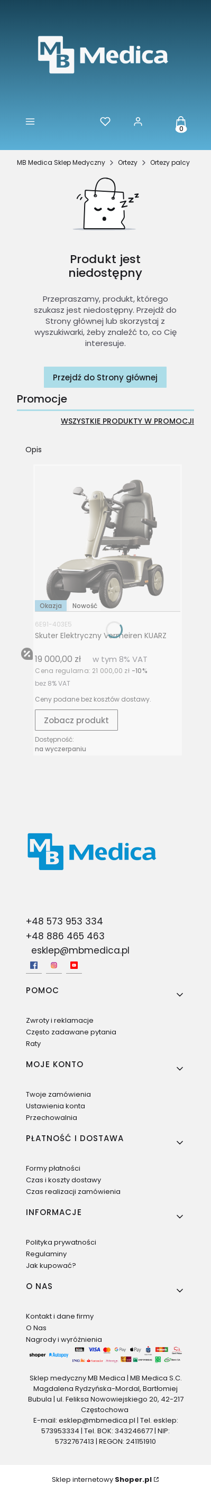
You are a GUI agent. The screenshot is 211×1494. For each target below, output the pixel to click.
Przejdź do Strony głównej (105, 377)
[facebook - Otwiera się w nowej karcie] (34, 965)
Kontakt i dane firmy (60, 1316)
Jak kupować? (51, 1265)
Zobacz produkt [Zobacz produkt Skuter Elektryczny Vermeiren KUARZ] (76, 720)
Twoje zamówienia (58, 1094)
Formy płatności (53, 1168)
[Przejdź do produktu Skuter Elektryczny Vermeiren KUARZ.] (107, 538)
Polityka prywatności (61, 1242)
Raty (33, 1044)
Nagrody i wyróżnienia (64, 1339)
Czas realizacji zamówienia (73, 1192)
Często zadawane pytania (71, 1032)
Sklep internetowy (102, 1479)
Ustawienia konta (55, 1106)
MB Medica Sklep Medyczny (61, 162)
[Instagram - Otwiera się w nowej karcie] (54, 965)
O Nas (36, 1328)
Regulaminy (46, 1254)
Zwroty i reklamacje (60, 1020)
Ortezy (127, 162)
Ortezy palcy (170, 162)
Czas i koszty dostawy (63, 1180)
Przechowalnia (51, 1118)
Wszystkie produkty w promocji (127, 421)
